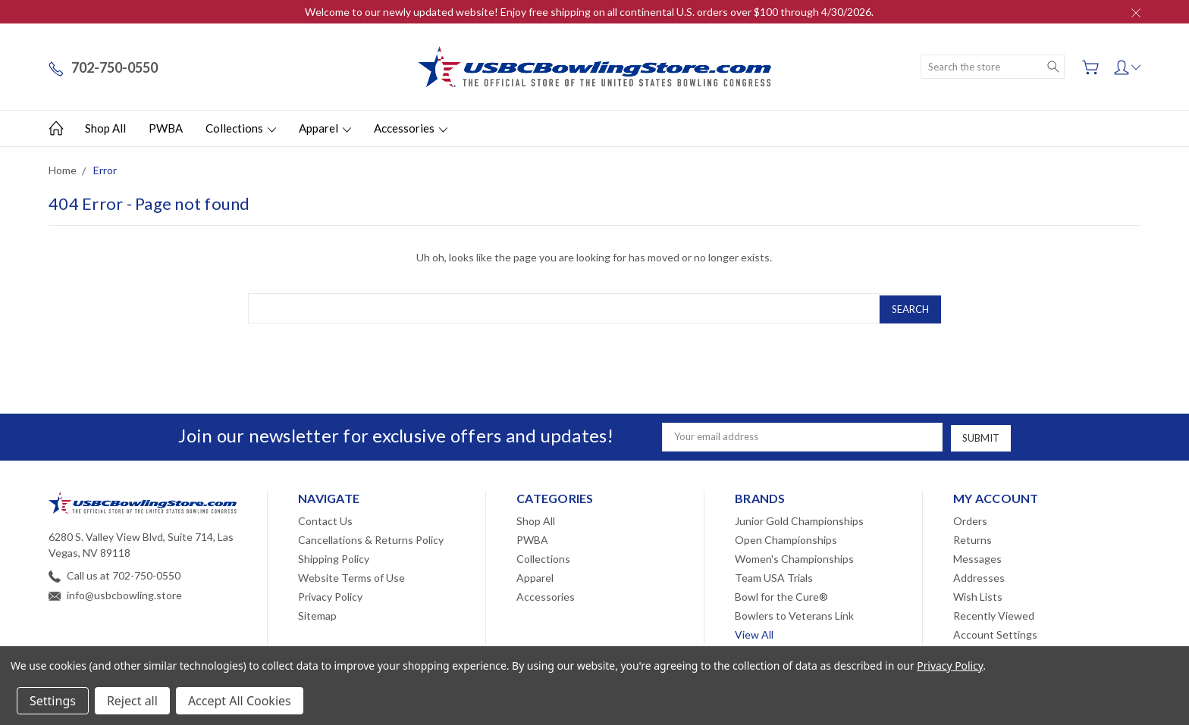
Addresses (979, 574)
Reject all (132, 700)
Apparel (325, 128)
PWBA (166, 128)
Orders (970, 517)
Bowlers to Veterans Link (794, 612)
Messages (977, 555)
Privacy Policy (330, 593)
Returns (972, 536)
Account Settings (995, 631)
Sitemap (317, 612)
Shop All (105, 128)
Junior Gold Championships (799, 517)
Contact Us (325, 517)
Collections (240, 128)
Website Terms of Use (351, 574)
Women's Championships (794, 555)
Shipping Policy (333, 555)
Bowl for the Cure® (781, 593)
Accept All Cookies (239, 700)
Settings (53, 700)
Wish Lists (977, 593)
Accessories (410, 128)
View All (754, 631)
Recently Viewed (993, 612)
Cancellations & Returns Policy (371, 536)
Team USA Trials (774, 574)
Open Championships (786, 536)
